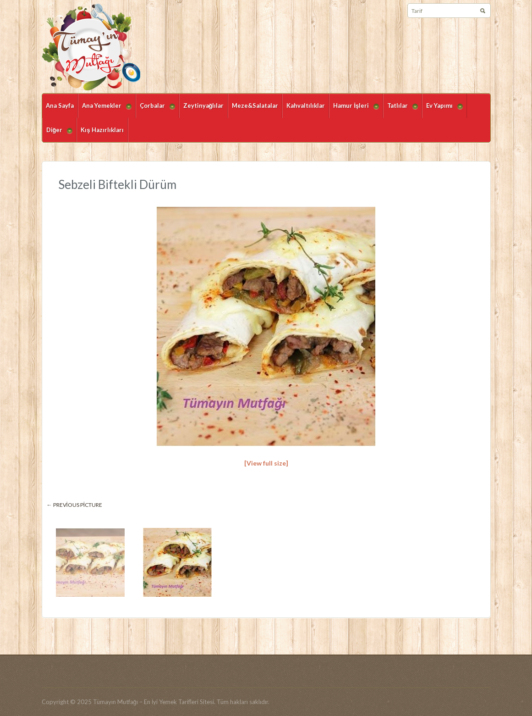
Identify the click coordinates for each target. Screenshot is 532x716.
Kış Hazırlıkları (102, 129)
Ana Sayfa (60, 105)
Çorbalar (155, 110)
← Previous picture (75, 504)
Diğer (57, 134)
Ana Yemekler (105, 110)
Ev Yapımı (442, 110)
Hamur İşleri (354, 110)
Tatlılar (400, 110)
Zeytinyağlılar (203, 105)
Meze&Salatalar (255, 105)
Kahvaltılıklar (305, 105)
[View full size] (266, 463)
